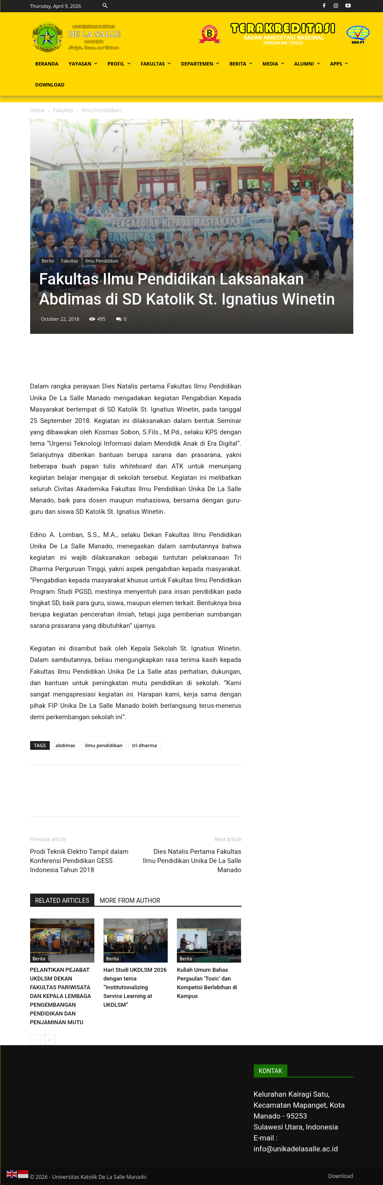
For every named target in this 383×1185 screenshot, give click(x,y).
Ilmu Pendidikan (102, 261)
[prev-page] (35, 1039)
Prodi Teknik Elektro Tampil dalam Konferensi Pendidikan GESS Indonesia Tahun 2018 (79, 861)
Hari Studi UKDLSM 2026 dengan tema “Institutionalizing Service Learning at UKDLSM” (135, 987)
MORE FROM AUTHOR (130, 900)
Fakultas (63, 110)
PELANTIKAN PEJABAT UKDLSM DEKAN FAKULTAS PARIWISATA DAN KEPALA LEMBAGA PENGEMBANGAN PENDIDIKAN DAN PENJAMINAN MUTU (60, 996)
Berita (48, 261)
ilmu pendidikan (103, 745)
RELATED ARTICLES (62, 900)
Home (37, 110)
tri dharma (144, 745)
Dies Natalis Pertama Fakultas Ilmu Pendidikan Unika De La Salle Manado (192, 861)
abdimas (65, 745)
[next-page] (49, 1039)
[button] (105, 6)
